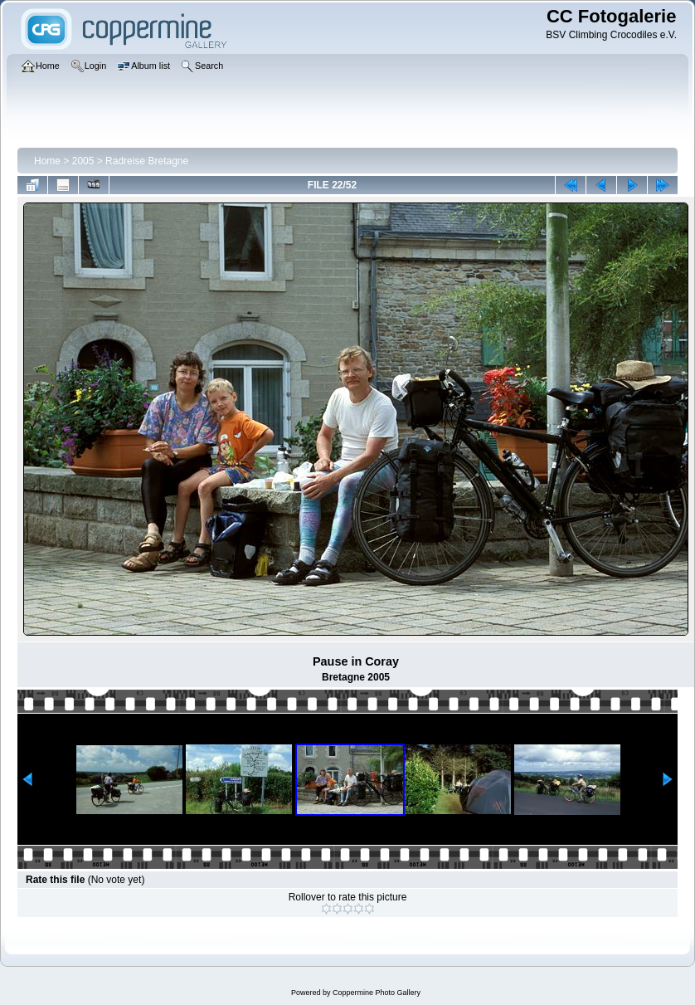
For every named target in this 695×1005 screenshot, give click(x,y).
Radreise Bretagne (146, 161)
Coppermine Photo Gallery (376, 992)
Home (47, 161)
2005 (83, 161)
